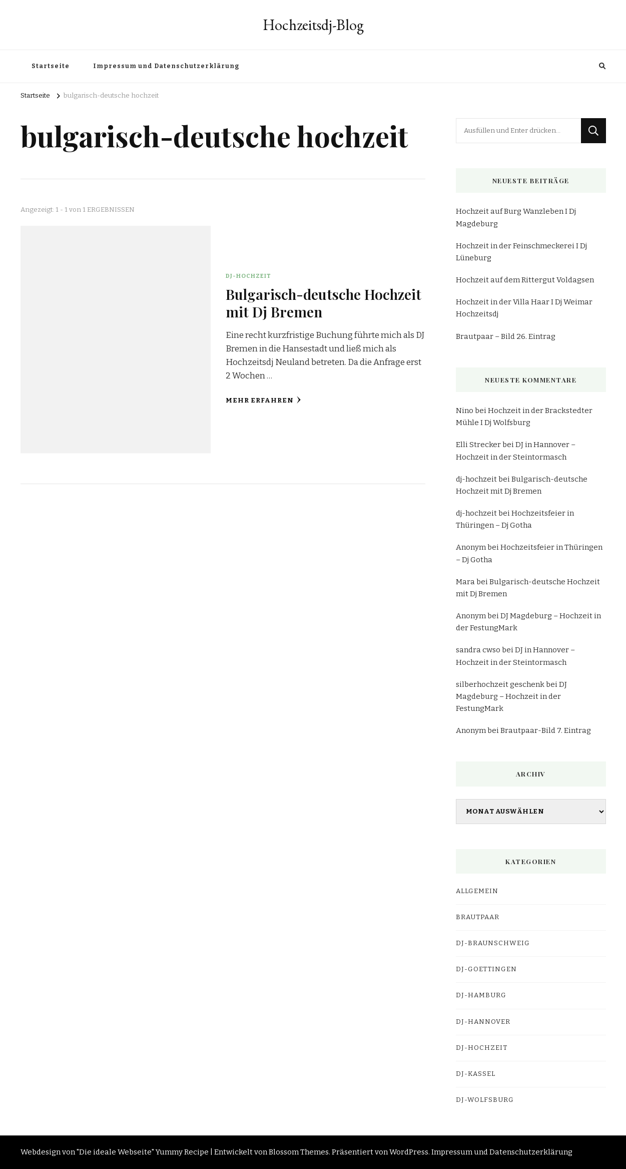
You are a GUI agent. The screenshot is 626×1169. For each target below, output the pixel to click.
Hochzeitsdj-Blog (313, 25)
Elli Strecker (478, 444)
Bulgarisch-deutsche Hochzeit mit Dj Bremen (323, 302)
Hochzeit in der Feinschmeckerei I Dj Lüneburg (521, 251)
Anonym (471, 547)
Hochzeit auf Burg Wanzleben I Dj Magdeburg (516, 217)
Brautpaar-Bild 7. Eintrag (545, 730)
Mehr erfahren (263, 400)
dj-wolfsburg (485, 1100)
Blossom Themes (299, 1151)
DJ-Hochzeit (248, 275)
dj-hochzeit (476, 479)
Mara (465, 581)
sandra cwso (478, 649)
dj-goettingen (486, 969)
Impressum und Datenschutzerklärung (166, 66)
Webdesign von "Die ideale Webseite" (87, 1151)
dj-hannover (483, 1022)
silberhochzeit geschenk (500, 684)
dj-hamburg (481, 995)
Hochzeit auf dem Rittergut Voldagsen (525, 279)
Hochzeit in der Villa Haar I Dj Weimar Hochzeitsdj (524, 307)
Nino (464, 410)
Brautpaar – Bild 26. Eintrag (505, 336)
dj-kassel (475, 1074)
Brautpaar (477, 917)
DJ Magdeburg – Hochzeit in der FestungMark (511, 696)
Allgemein (477, 891)
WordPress (408, 1151)
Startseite (51, 66)
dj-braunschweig (493, 943)
